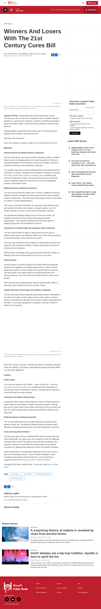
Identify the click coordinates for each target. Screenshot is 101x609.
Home (37, 583)
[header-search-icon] (83, 3)
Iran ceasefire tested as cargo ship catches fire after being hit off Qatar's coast (83, 194)
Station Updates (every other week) (82, 118)
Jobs (79, 583)
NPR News (8, 24)
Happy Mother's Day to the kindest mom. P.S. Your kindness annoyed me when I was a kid (83, 151)
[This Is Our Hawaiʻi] (82, 218)
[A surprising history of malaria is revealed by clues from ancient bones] (15, 534)
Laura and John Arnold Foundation (36, 460)
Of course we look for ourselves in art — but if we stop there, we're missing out (83, 163)
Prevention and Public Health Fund (17, 387)
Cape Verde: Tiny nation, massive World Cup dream (82, 184)
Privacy (59, 592)
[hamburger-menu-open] (5, 3)
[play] (5, 10)
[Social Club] (82, 79)
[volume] (11, 10)
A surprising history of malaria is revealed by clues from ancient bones (62, 532)
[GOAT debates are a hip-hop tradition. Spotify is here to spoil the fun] (15, 557)
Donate (93, 3)
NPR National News (44, 474)
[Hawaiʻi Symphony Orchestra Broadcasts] (82, 40)
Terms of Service (62, 588)
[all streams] (91, 10)
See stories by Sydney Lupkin (16, 500)
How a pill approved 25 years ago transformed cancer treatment (83, 174)
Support (80, 588)
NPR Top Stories (17, 478)
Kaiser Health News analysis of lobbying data (25, 175)
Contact (59, 583)
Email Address (74, 110)
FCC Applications (83, 592)
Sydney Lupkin (28, 54)
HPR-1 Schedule (41, 588)
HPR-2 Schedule (41, 592)
